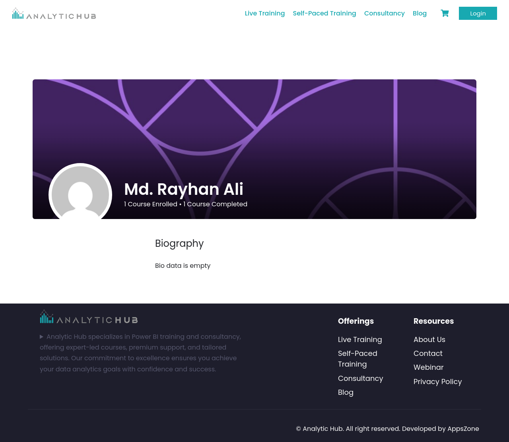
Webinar (429, 367)
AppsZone (463, 428)
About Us (429, 339)
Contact (428, 353)
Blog (420, 13)
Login (478, 13)
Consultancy (384, 13)
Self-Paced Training (324, 13)
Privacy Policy (438, 381)
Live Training (265, 13)
